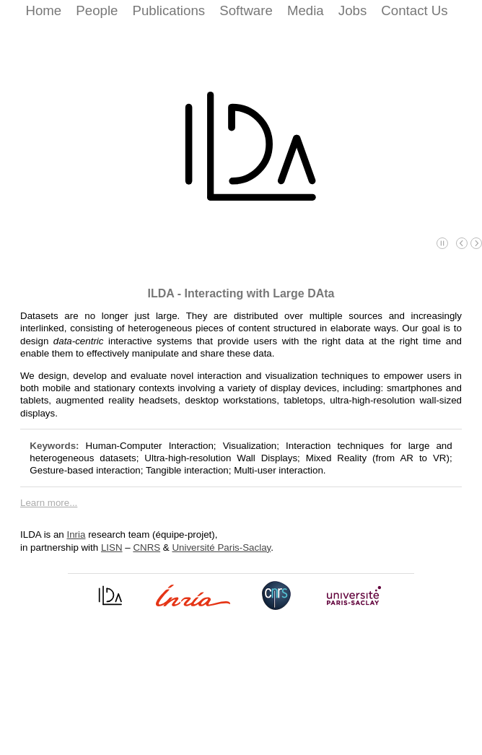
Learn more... (48, 502)
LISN (112, 547)
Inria (76, 534)
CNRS (146, 547)
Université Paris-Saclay (221, 547)
